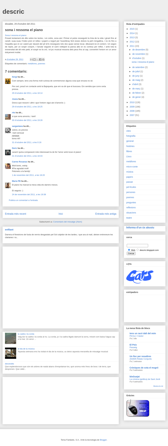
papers (129, 177)
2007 (132, 115)
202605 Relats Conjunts (141, 359)
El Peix (133, 345)
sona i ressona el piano (143, 62)
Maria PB (16, 181)
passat (129, 182)
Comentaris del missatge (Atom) (67, 222)
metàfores (32, 63)
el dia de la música (26, 349)
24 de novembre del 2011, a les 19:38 (29, 194)
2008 (132, 111)
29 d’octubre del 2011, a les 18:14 (27, 93)
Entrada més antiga (105, 213)
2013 (132, 37)
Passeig (133, 347)
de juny (136, 76)
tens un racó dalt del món (143, 333)
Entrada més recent (15, 213)
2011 (132, 46)
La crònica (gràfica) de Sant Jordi (145, 379)
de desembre (139, 49)
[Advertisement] (60, 287)
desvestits (9, 364)
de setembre (138, 67)
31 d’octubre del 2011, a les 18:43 (27, 156)
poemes (41, 63)
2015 (132, 29)
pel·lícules (131, 187)
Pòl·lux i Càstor (136, 336)
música (129, 172)
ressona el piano (18, 35)
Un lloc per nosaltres (140, 356)
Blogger (103, 440)
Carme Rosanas (19, 162)
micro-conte (132, 166)
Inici (61, 213)
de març (136, 88)
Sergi (14, 77)
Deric (14, 148)
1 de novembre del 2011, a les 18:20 (28, 175)
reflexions (131, 207)
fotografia (130, 136)
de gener (136, 97)
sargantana (17, 126)
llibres (129, 151)
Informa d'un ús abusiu (140, 227)
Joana (15, 99)
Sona (7, 35)
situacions (131, 212)
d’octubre (137, 58)
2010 (132, 102)
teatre (129, 218)
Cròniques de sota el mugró (144, 367)
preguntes (131, 202)
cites (128, 131)
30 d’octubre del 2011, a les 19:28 (27, 120)
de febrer (137, 93)
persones (130, 192)
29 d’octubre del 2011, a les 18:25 (27, 106)
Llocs (128, 156)
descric (13, 11)
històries (130, 146)
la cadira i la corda (26, 334)
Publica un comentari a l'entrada (23, 200)
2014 (132, 33)
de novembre (139, 54)
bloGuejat (135, 376)
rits (13, 112)
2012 (132, 41)
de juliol (136, 71)
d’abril (135, 84)
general (130, 141)
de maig (136, 80)
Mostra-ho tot (158, 386)
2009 (132, 106)
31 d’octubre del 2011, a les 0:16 (26, 142)
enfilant (9, 229)
